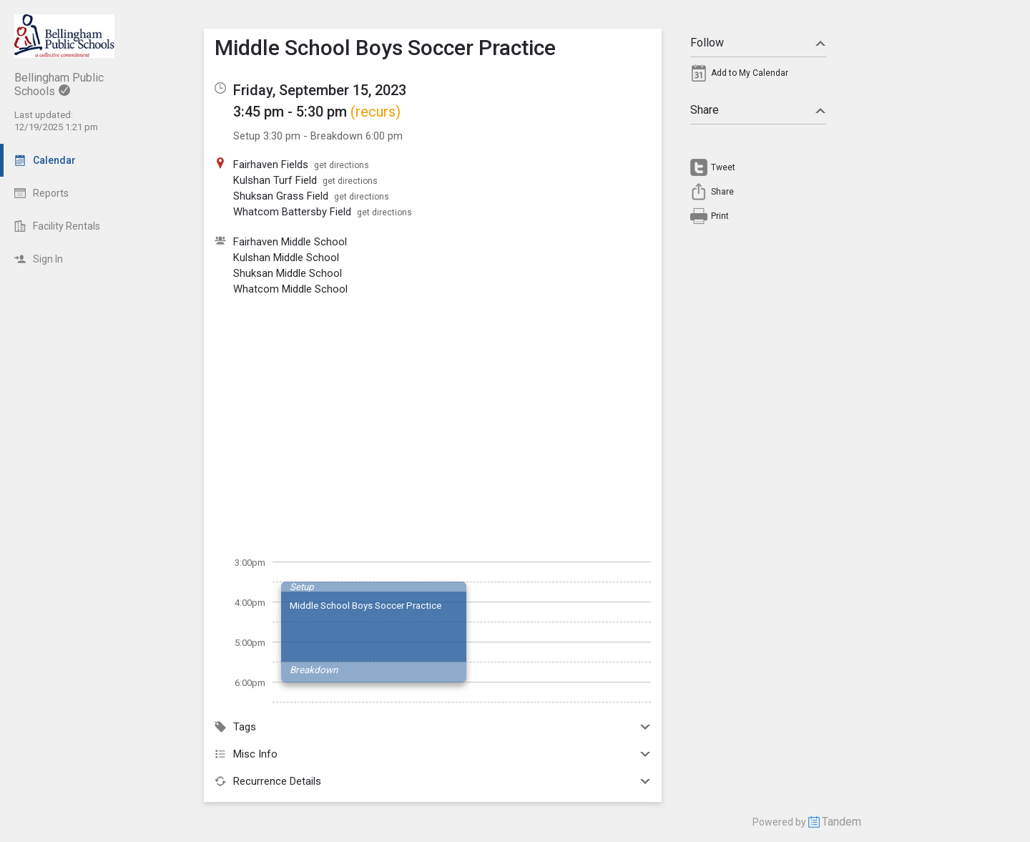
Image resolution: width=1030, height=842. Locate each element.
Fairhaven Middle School (290, 241)
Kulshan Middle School (286, 257)
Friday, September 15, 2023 (319, 90)
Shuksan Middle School (287, 273)
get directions (341, 165)
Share (758, 110)
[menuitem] (758, 76)
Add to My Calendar (749, 73)
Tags (433, 726)
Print (720, 216)
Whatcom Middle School (290, 289)
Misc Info (433, 754)
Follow (758, 42)
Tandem (841, 821)
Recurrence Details (433, 781)
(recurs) (375, 111)
